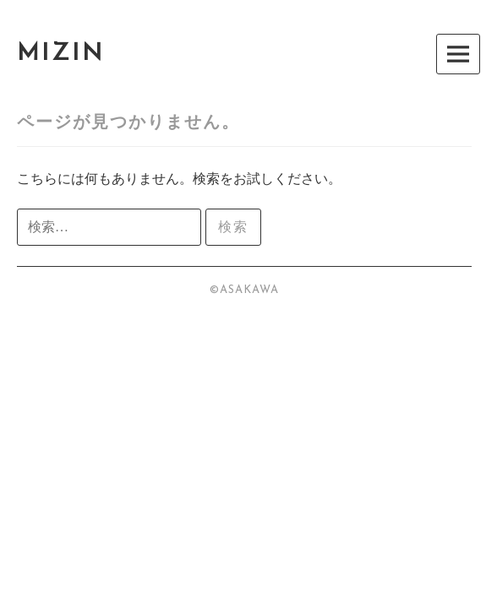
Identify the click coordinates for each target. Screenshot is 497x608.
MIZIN (61, 54)
